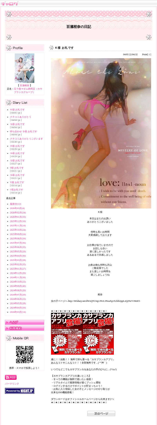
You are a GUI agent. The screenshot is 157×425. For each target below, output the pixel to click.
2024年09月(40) (18, 286)
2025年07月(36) (18, 242)
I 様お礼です (16, 189)
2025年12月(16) (18, 221)
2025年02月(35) (18, 264)
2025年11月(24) (18, 225)
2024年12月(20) (18, 273)
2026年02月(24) (18, 212)
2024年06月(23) (18, 299)
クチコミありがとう (20, 117)
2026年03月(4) (17, 208)
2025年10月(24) (18, 230)
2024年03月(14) (18, 312)
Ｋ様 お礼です (17, 109)
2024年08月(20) (18, 290)
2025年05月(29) (18, 251)
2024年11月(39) (18, 277)
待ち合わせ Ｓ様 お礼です (23, 131)
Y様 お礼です (17, 182)
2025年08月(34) (18, 238)
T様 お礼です (17, 167)
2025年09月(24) (18, 234)
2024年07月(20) (18, 294)
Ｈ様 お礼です (17, 146)
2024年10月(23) (18, 281)
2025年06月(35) (18, 247)
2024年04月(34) (18, 307)
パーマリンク (12, 383)
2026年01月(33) (18, 217)
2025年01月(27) (18, 268)
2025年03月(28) (18, 260)
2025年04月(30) (18, 255)
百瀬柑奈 (24, 85)
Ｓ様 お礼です (17, 124)
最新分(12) (15, 204)
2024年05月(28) (18, 303)
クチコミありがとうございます (26, 138)
